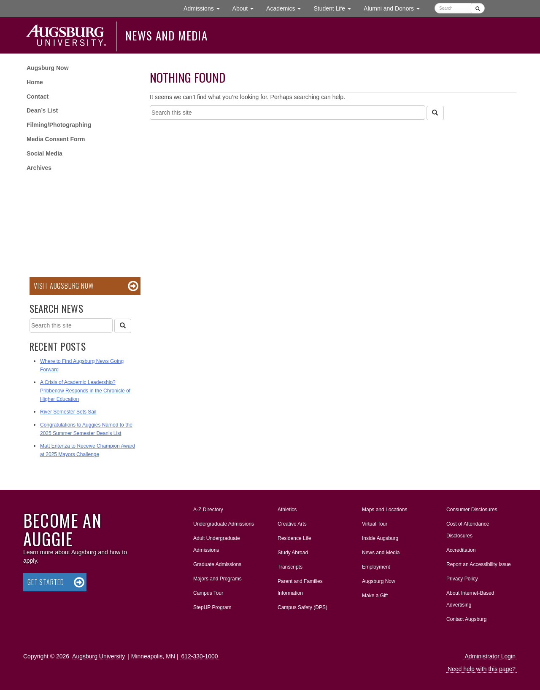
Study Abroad (293, 553)
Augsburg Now (48, 67)
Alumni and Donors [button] (395, 8)
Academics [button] (286, 8)
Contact (38, 96)
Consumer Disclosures (471, 510)
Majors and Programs (217, 577)
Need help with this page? (482, 669)
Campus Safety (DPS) (302, 607)
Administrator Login (490, 656)
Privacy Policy (462, 579)
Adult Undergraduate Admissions (216, 544)
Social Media (44, 153)
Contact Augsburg (466, 619)
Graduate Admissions (217, 564)
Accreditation (460, 550)
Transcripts (290, 567)
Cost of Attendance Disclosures (467, 530)
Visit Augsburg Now (63, 286)
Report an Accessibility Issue (478, 564)
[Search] (435, 113)
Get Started (45, 582)
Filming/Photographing (59, 124)
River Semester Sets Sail (68, 412)
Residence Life (294, 538)
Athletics (287, 510)
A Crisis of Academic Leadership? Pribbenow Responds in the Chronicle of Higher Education (85, 390)
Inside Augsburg (380, 538)
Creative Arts (292, 524)
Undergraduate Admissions (223, 524)
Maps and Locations (384, 510)
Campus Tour (208, 593)
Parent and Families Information (300, 587)
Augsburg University (98, 656)
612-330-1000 (199, 656)
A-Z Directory (208, 510)
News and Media (166, 35)
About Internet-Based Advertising (470, 599)
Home (35, 82)
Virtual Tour (374, 524)
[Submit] (478, 8)
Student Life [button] (335, 8)
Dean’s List (42, 110)
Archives (39, 167)
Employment (376, 567)
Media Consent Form (56, 139)
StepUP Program (212, 607)
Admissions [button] (205, 8)
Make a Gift (375, 596)
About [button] (246, 10)
